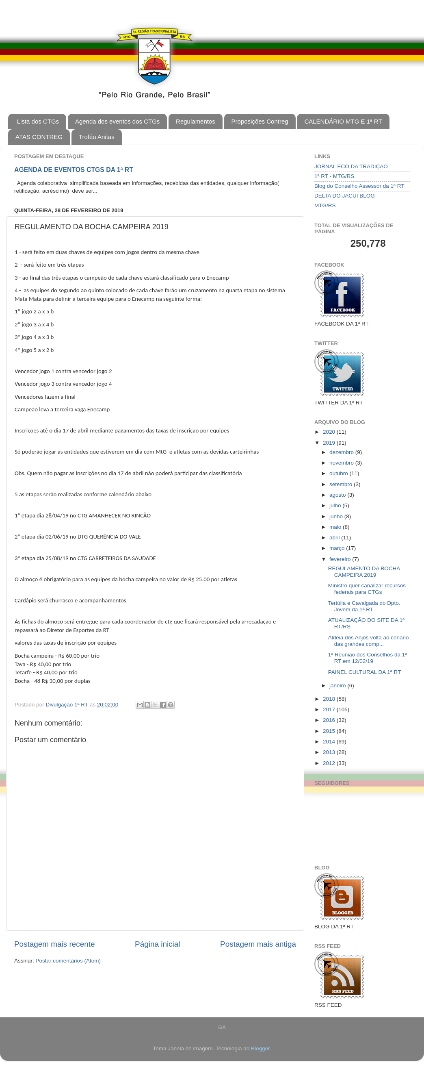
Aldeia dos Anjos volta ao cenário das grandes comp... (368, 640)
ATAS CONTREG (39, 136)
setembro (341, 484)
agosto (338, 495)
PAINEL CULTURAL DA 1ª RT (364, 672)
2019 (330, 443)
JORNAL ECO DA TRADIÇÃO (351, 166)
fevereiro (340, 559)
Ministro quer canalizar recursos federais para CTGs (367, 588)
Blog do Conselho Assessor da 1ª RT (359, 186)
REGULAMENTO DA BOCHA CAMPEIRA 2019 (364, 571)
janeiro (338, 685)
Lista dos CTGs (38, 121)
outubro (339, 473)
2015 (330, 731)
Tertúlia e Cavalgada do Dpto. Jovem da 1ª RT (364, 606)
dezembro (342, 452)
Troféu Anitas (97, 136)
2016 (330, 720)
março (337, 548)
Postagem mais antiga (258, 944)
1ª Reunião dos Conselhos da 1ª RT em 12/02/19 (367, 658)
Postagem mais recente (54, 944)
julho (335, 505)
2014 (330, 742)
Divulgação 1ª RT (68, 705)
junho (336, 516)
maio (336, 527)
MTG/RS (325, 205)
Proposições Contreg (259, 121)
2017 (330, 709)
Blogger (260, 1048)
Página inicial (157, 944)
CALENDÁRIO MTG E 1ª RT (343, 121)
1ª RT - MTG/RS (334, 176)
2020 (330, 432)
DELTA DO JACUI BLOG (344, 196)
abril (335, 537)
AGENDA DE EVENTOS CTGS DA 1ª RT (73, 169)
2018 (330, 699)
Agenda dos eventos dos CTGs (117, 121)
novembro (342, 463)
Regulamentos (195, 121)
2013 (330, 752)
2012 (330, 763)
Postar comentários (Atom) (68, 961)
